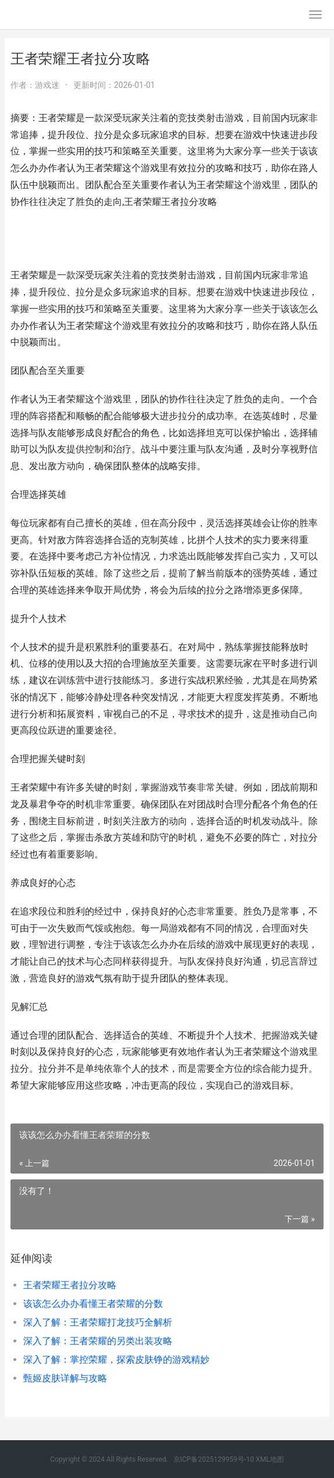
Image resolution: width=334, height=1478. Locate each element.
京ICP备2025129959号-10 (213, 1459)
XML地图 (269, 1459)
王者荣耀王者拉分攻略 (69, 1285)
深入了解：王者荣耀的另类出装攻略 (97, 1340)
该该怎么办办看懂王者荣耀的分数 (93, 1303)
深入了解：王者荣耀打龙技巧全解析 (97, 1322)
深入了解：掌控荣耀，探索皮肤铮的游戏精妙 (116, 1359)
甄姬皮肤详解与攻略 (65, 1378)
